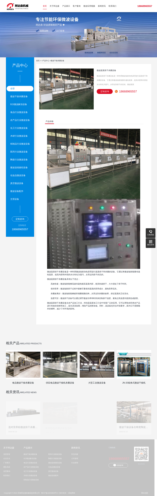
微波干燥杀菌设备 (19, 96)
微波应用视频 (89, 6)
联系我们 (112, 6)
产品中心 (45, 61)
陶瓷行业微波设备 (19, 159)
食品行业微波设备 (19, 112)
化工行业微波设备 (19, 128)
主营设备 (14, 199)
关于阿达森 (54, 6)
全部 (12, 88)
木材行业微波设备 (19, 136)
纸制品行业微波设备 (20, 144)
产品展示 (66, 6)
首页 (45, 6)
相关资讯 (12, 392)
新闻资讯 (102, 6)
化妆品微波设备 (18, 175)
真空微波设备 (16, 183)
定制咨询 (20, 219)
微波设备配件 (16, 191)
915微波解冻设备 (18, 104)
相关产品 (12, 343)
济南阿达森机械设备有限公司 (17, 6)
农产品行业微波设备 (20, 120)
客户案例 (76, 6)
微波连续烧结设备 (19, 167)
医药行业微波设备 (19, 152)
